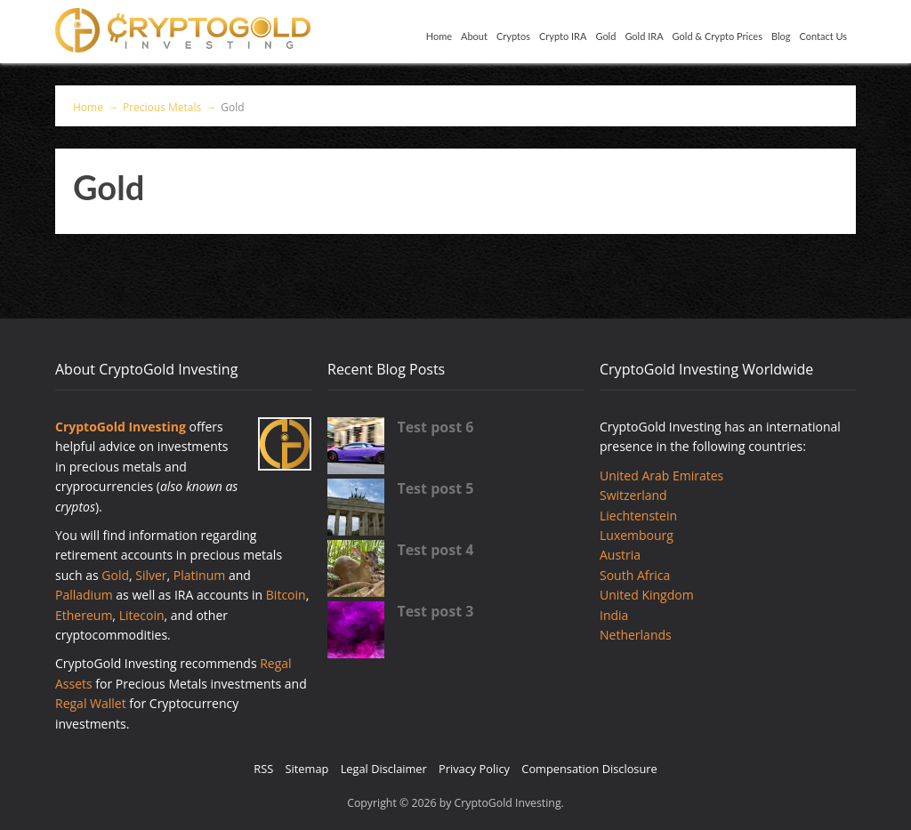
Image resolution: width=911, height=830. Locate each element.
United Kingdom (647, 594)
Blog (781, 36)
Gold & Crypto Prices (717, 36)
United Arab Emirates (661, 475)
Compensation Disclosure (589, 769)
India (614, 615)
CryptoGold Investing (120, 426)
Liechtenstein (638, 515)
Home (439, 36)
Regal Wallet (90, 703)
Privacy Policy (474, 769)
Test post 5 (435, 488)
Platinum (199, 575)
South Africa (635, 575)
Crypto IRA (562, 36)
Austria (620, 554)
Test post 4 (435, 550)
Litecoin (142, 615)
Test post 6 (435, 427)
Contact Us (823, 36)
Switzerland (633, 495)
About (474, 36)
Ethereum (83, 615)
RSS (263, 769)
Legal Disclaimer (384, 769)
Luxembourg (636, 535)
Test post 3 (435, 611)
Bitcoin (286, 594)
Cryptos (513, 36)
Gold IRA (644, 36)
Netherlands (636, 634)
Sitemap (307, 769)
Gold (605, 36)
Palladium (84, 594)
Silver (150, 575)
